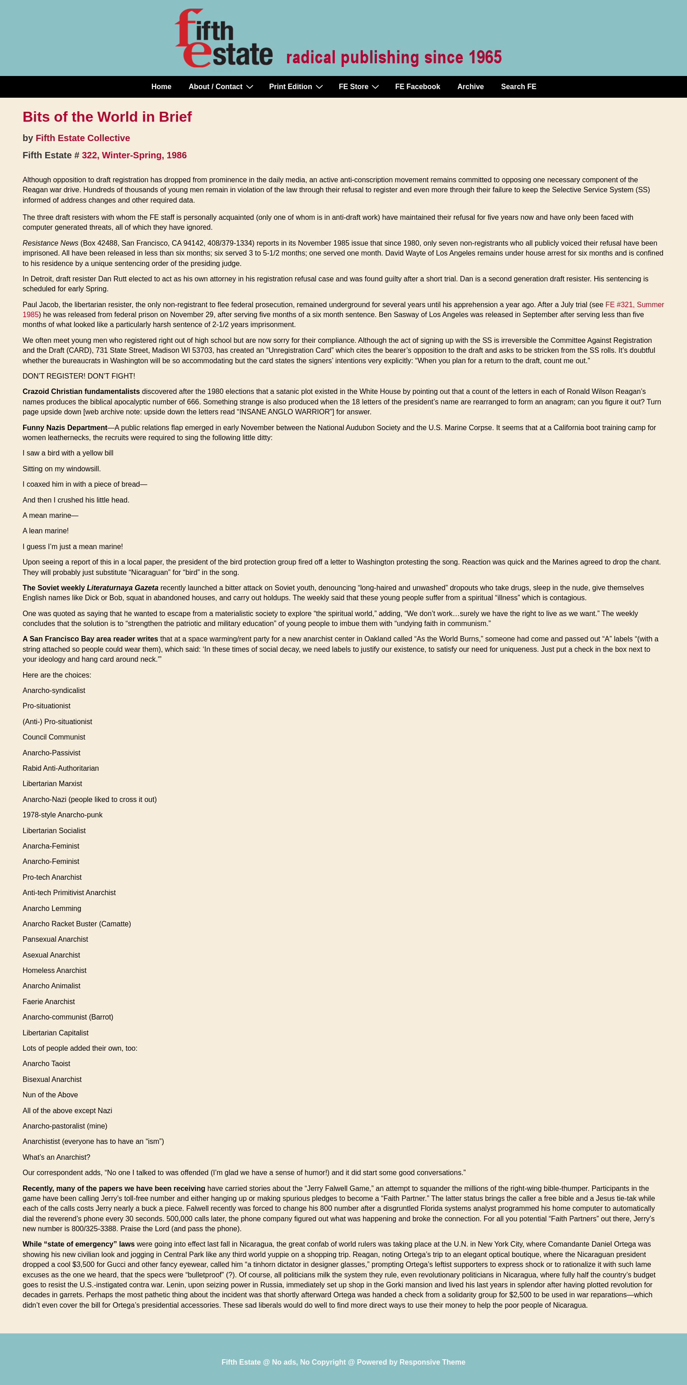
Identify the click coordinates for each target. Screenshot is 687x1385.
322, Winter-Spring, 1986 (134, 155)
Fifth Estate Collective (83, 138)
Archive (470, 86)
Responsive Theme (433, 1362)
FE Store (360, 86)
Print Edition (297, 86)
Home (161, 86)
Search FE (518, 86)
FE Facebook (417, 86)
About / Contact (221, 86)
